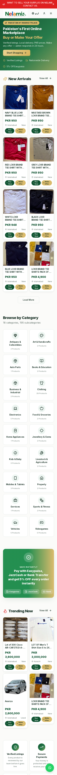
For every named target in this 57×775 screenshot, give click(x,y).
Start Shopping (17, 52)
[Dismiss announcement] (53, 4)
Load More (28, 299)
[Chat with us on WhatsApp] (49, 767)
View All (45, 78)
